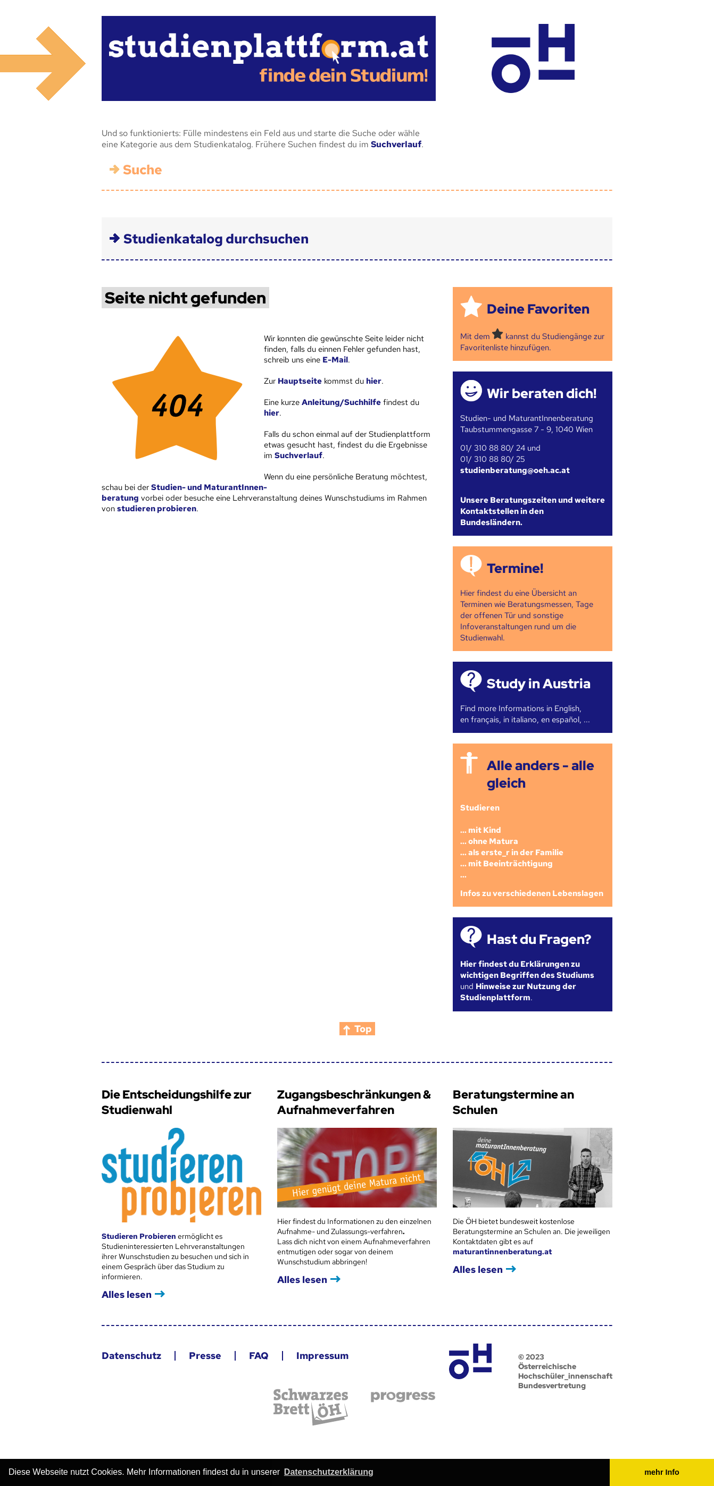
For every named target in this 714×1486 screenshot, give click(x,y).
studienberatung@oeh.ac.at (515, 470)
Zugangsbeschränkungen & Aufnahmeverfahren (354, 1102)
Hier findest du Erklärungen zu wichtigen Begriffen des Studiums (527, 970)
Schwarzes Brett (310, 1407)
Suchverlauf (396, 144)
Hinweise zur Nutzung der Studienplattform (518, 992)
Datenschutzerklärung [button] (328, 1471)
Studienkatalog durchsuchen (216, 239)
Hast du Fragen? (539, 939)
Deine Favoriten (538, 309)
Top (363, 1029)
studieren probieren (156, 508)
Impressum (322, 1355)
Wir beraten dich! (541, 393)
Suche (142, 170)
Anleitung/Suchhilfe (341, 402)
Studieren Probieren (140, 1236)
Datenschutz (131, 1355)
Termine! (515, 568)
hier (373, 381)
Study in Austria (539, 684)
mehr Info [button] (661, 1472)
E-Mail (335, 359)
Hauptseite (300, 381)
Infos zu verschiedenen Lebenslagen (531, 893)
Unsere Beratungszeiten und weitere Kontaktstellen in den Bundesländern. (532, 511)
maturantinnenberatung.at (502, 1251)
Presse (205, 1355)
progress (403, 1397)
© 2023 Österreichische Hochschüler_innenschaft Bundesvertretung (565, 1371)
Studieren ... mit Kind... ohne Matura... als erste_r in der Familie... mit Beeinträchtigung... (511, 841)
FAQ (259, 1355)
